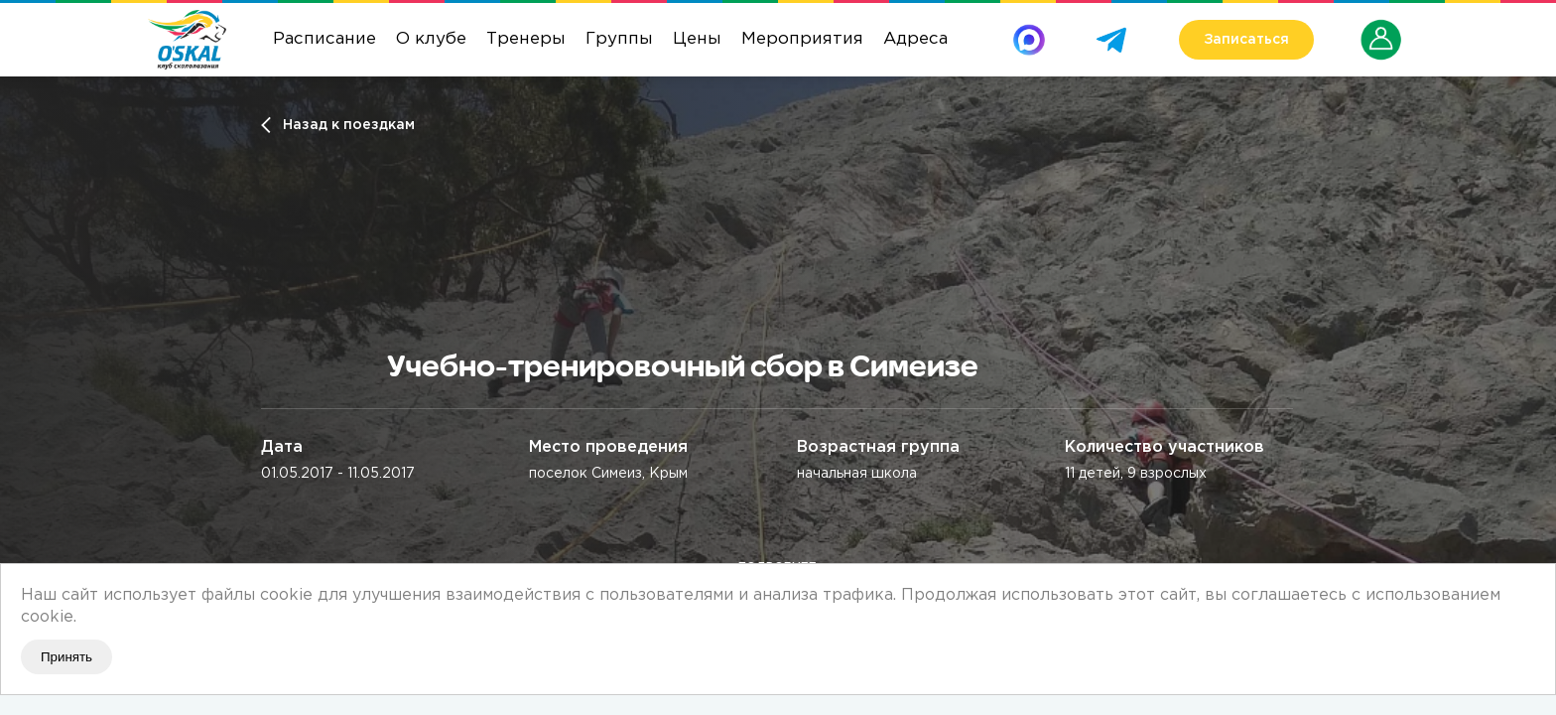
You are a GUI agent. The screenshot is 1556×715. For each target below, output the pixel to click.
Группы (619, 39)
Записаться (1246, 40)
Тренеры (526, 39)
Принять (66, 656)
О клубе (431, 39)
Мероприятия (802, 39)
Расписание (324, 39)
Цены (697, 39)
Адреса (915, 39)
